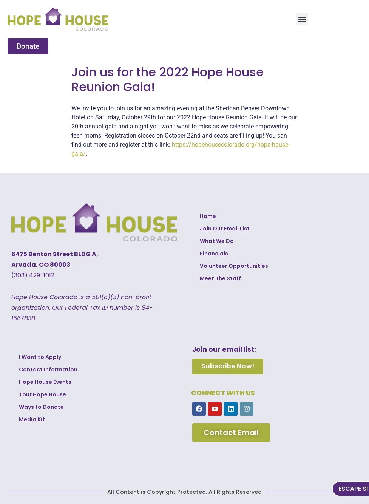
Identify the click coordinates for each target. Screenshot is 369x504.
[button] (302, 19)
